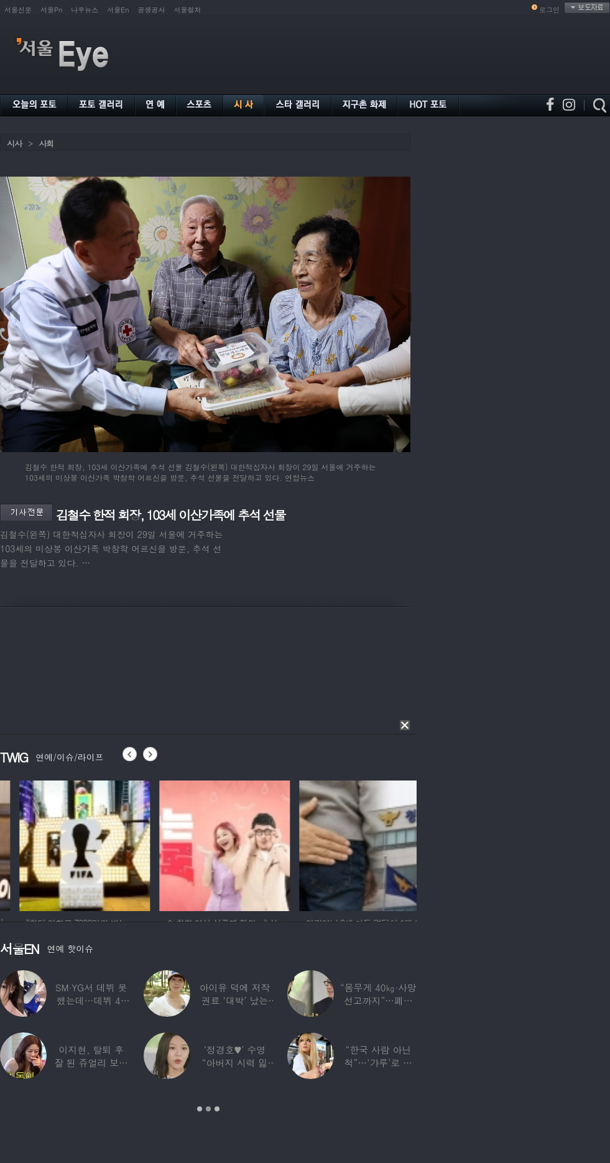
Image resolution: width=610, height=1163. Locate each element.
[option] (153, 844)
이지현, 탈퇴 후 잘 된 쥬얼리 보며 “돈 (91, 1062)
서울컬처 (187, 9)
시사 (14, 143)
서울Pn (51, 9)
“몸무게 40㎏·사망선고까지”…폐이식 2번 (378, 1000)
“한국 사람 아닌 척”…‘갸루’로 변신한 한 (378, 1062)
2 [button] (208, 1108)
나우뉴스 (84, 9)
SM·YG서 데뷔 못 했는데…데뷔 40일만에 (91, 1000)
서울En (118, 9)
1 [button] (199, 1108)
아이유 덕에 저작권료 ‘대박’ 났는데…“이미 (235, 1000)
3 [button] (217, 1108)
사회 (46, 143)
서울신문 (18, 9)
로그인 (549, 9)
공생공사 (151, 9)
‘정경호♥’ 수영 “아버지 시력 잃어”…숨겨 (235, 1062)
